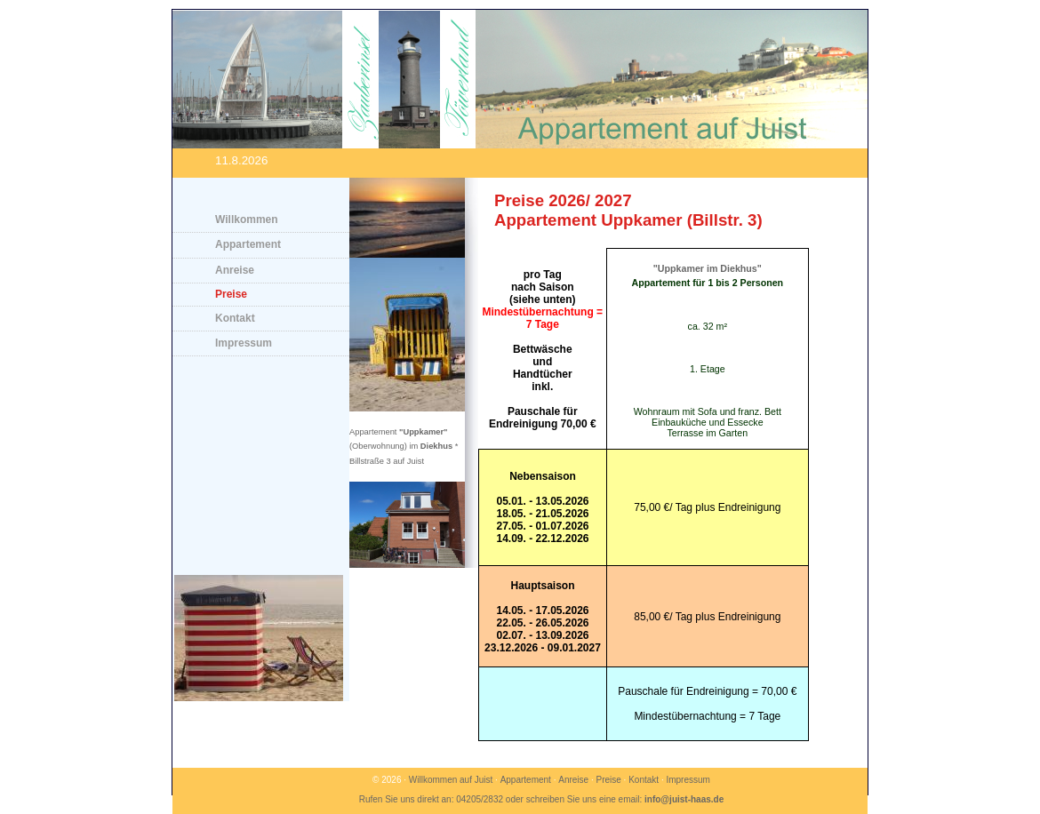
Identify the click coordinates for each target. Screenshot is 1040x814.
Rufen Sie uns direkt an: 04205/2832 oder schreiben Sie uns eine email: (541, 799)
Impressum (243, 343)
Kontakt (235, 318)
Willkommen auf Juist (450, 780)
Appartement (248, 244)
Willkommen (246, 219)
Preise (231, 294)
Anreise (234, 270)
